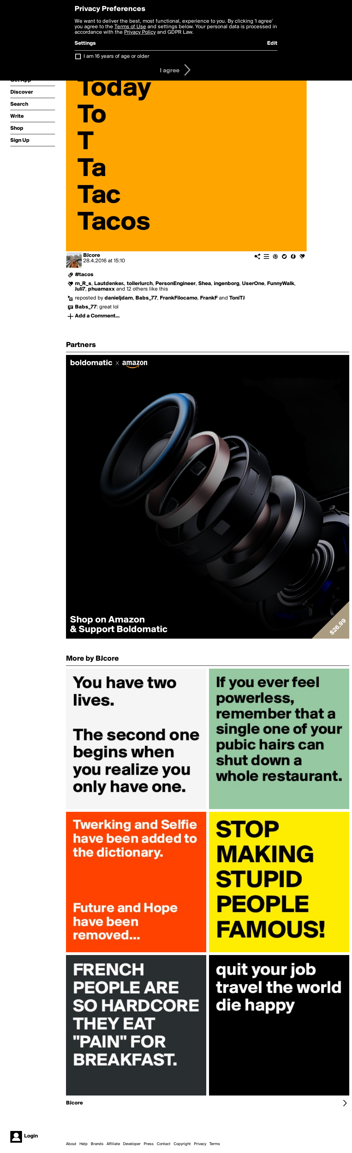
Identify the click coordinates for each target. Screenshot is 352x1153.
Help (83, 1144)
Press (149, 1144)
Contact (163, 1144)
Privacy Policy (140, 32)
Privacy (200, 1144)
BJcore (91, 255)
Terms (214, 1144)
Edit (272, 43)
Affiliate (113, 1144)
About (71, 1144)
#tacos (84, 274)
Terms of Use (130, 27)
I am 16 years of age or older (116, 56)
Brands (97, 1144)
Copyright (182, 1144)
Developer (132, 1144)
